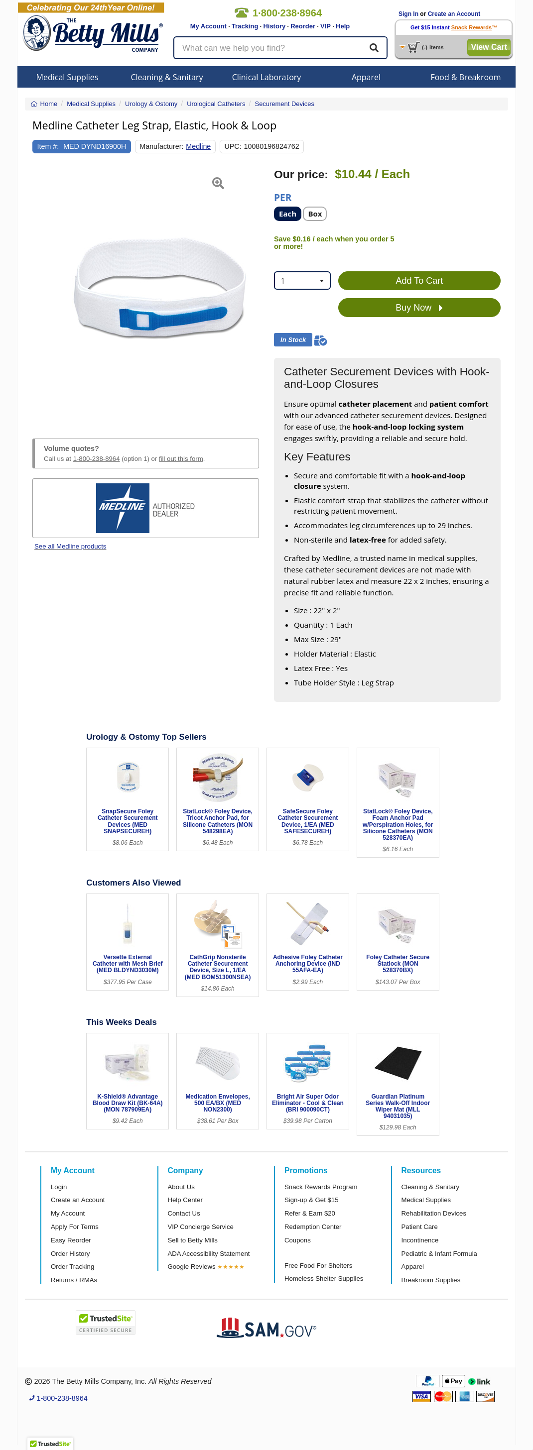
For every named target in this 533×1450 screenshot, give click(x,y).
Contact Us (184, 1213)
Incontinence (420, 1240)
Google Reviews (192, 1266)
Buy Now (419, 308)
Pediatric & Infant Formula (439, 1253)
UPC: (232, 146)
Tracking (245, 26)
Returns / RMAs (74, 1280)
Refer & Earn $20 (309, 1213)
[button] (40, 291)
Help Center (185, 1200)
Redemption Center (312, 1226)
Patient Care (419, 1226)
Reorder (302, 26)
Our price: (301, 174)
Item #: (48, 146)
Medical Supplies (67, 77)
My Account (208, 26)
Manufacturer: (161, 146)
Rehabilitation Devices (433, 1213)
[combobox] (302, 280)
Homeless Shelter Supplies (323, 1278)
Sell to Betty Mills (193, 1240)
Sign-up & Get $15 (311, 1200)
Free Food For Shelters (318, 1265)
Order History (70, 1253)
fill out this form (181, 458)
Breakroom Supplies (431, 1280)
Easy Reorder (71, 1240)
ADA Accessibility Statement (209, 1253)
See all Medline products (70, 546)
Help (343, 26)
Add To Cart (419, 281)
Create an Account (454, 13)
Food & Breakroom (465, 77)
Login (59, 1187)
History (274, 26)
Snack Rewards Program (321, 1187)
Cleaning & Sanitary (167, 77)
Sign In (408, 13)
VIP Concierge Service (201, 1226)
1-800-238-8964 (96, 458)
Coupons (297, 1240)
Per (282, 197)
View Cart (489, 47)
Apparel (366, 77)
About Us (181, 1187)
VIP (325, 26)
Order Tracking (72, 1266)
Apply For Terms (75, 1226)
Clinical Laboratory (266, 77)
